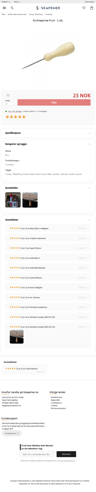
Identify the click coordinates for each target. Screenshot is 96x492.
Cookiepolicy (56, 403)
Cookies (54, 405)
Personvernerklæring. (66, 460)
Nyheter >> (6, 2)
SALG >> (17, 2)
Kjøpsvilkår (55, 400)
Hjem (3, 14)
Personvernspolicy (58, 408)
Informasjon (89, 2)
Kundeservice (56, 397)
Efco (7, 155)
